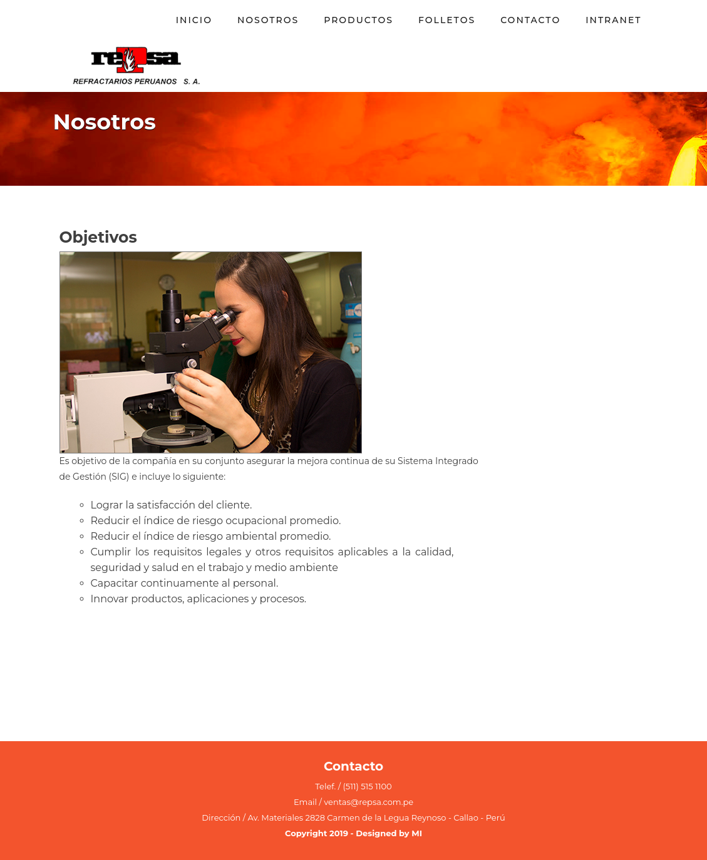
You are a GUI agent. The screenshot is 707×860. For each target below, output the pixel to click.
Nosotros (268, 20)
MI (416, 833)
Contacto (530, 20)
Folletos (446, 20)
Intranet (613, 20)
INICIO (194, 20)
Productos (358, 20)
